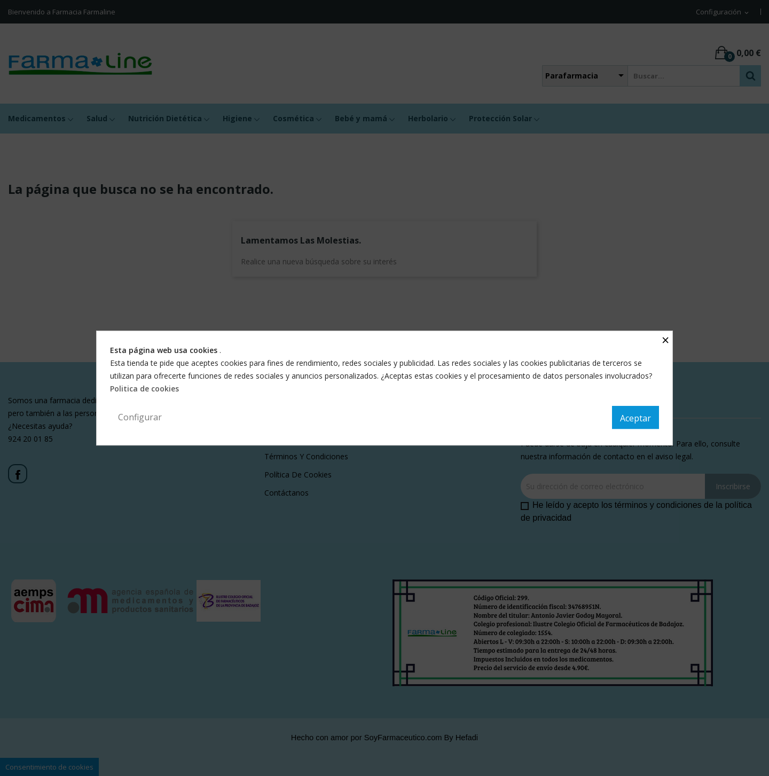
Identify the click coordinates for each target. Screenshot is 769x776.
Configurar (140, 417)
